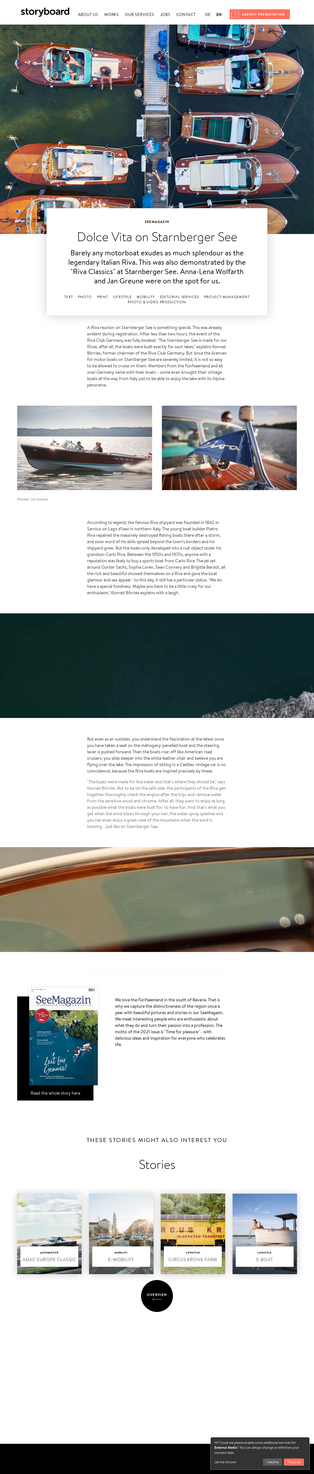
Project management (227, 297)
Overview (157, 1294)
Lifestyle (122, 297)
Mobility (146, 297)
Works (111, 14)
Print (102, 297)
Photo (85, 297)
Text (68, 297)
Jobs (165, 14)
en (219, 14)
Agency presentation (263, 14)
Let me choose (225, 1462)
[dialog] (260, 1453)
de (207, 14)
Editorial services (179, 297)
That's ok (294, 1462)
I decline (272, 1462)
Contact (186, 14)
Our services (139, 14)
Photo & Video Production (157, 302)
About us (88, 14)
